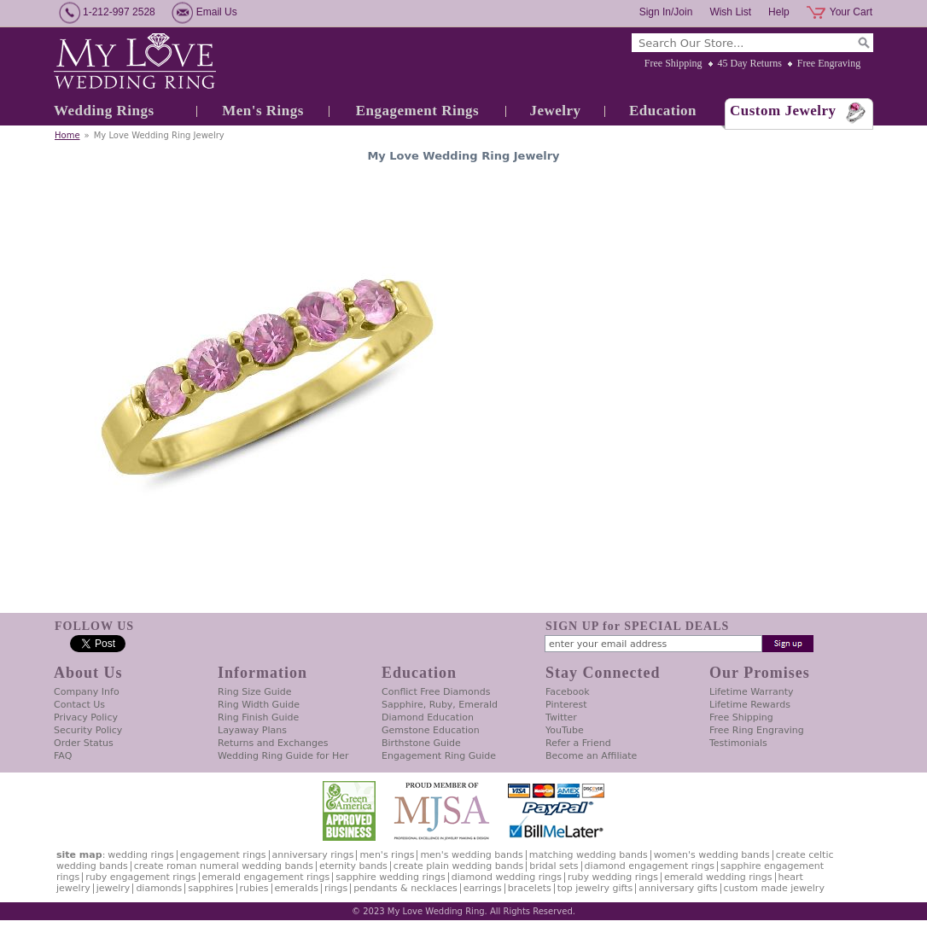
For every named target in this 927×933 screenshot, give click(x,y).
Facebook (567, 691)
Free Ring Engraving (756, 730)
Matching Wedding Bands (588, 854)
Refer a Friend (578, 743)
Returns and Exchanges (273, 743)
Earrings (483, 888)
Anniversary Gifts (677, 888)
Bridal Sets (553, 866)
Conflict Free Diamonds (436, 691)
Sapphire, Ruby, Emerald (440, 704)
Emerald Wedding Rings (718, 877)
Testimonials (738, 743)
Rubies (254, 888)
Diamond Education (428, 717)
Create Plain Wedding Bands (458, 866)
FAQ (63, 755)
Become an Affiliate (591, 755)
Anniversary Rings (313, 854)
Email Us (216, 12)
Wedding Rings (104, 110)
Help (779, 12)
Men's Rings (263, 110)
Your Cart (851, 12)
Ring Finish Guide (258, 717)
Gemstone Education (431, 730)
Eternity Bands (353, 866)
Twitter (561, 717)
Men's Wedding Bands (471, 854)
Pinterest (566, 704)
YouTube (564, 730)
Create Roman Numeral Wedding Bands (223, 866)
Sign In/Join (666, 12)
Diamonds (159, 888)
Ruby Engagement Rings (140, 877)
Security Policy (88, 730)
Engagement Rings (417, 110)
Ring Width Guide (259, 704)
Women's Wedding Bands (712, 854)
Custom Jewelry (783, 110)
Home (67, 135)
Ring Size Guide (255, 691)
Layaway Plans (252, 730)
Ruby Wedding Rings (613, 877)
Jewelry (554, 110)
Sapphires (210, 888)
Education (663, 110)
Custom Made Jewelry (774, 888)
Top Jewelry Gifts (595, 888)
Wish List (730, 12)
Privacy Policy (86, 717)
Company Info (87, 691)
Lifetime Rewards (749, 704)
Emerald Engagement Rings (266, 877)
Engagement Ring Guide (439, 755)
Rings (335, 888)
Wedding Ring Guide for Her (283, 755)
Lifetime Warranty (751, 691)
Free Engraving (828, 63)
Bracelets (529, 888)
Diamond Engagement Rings (649, 866)
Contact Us (79, 704)
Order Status (84, 743)
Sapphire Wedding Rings (390, 877)
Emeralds (296, 888)
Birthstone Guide (421, 743)
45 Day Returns (750, 63)
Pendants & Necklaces (405, 888)
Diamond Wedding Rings (507, 877)
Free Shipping (673, 63)
